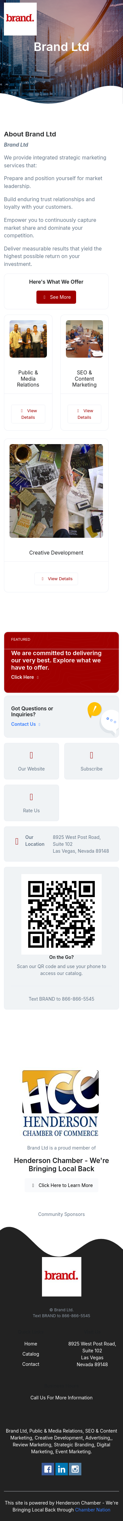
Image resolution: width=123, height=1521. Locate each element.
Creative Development (56, 553)
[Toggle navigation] (113, 19)
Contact (30, 1364)
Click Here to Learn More (61, 1185)
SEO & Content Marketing (84, 378)
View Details (28, 414)
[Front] (21, 19)
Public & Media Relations (28, 378)
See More (56, 297)
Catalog (30, 1354)
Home (30, 1343)
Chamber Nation (93, 1509)
